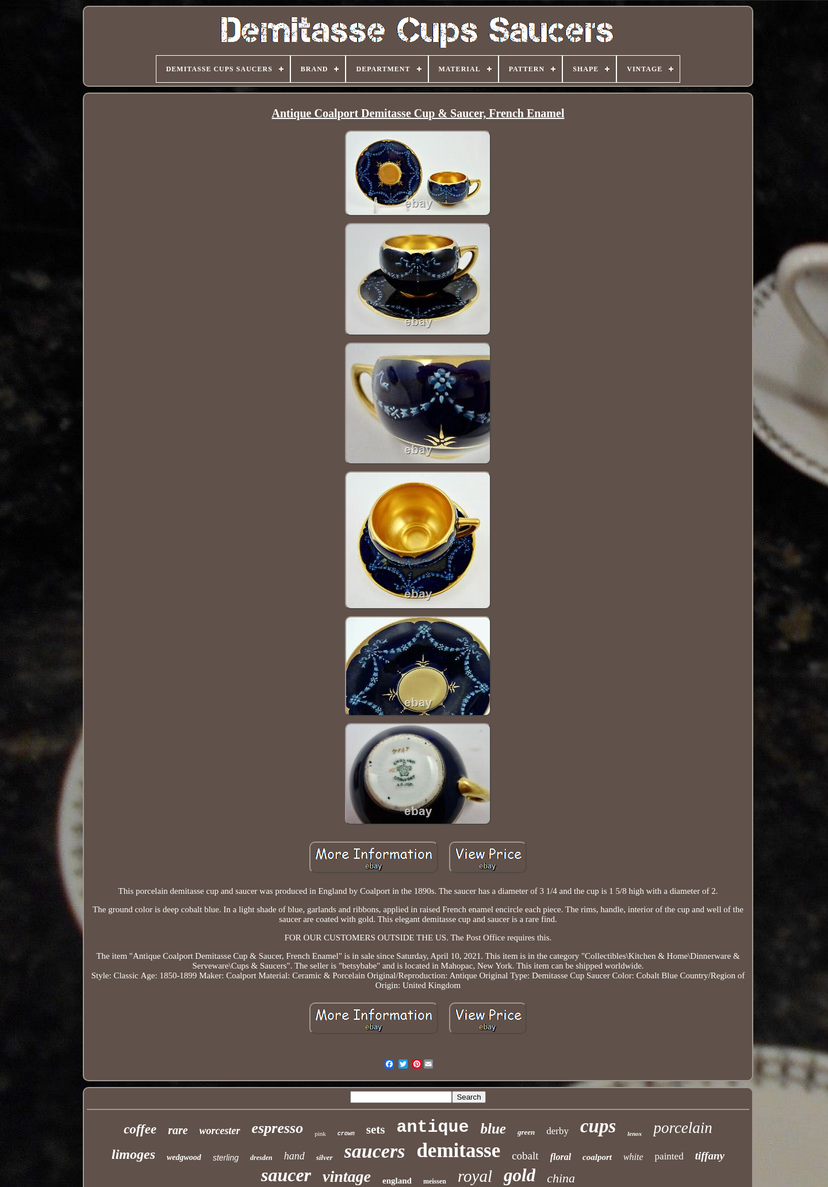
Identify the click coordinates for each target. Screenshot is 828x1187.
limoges (133, 1154)
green (526, 1132)
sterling (226, 1157)
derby (557, 1130)
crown (346, 1134)
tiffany (709, 1156)
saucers (374, 1151)
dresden (261, 1158)
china (561, 1178)
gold (519, 1175)
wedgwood (184, 1157)
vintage (347, 1176)
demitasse (458, 1150)
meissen (434, 1181)
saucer (286, 1175)
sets (375, 1129)
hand (294, 1156)
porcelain (682, 1127)
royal (475, 1176)
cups (598, 1126)
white (633, 1157)
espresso (278, 1128)
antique (432, 1127)
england (397, 1180)
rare (177, 1130)
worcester (220, 1130)
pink (320, 1133)
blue (492, 1128)
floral (560, 1157)
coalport (597, 1157)
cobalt (525, 1156)
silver (324, 1157)
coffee (140, 1129)
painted (669, 1156)
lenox (634, 1133)
